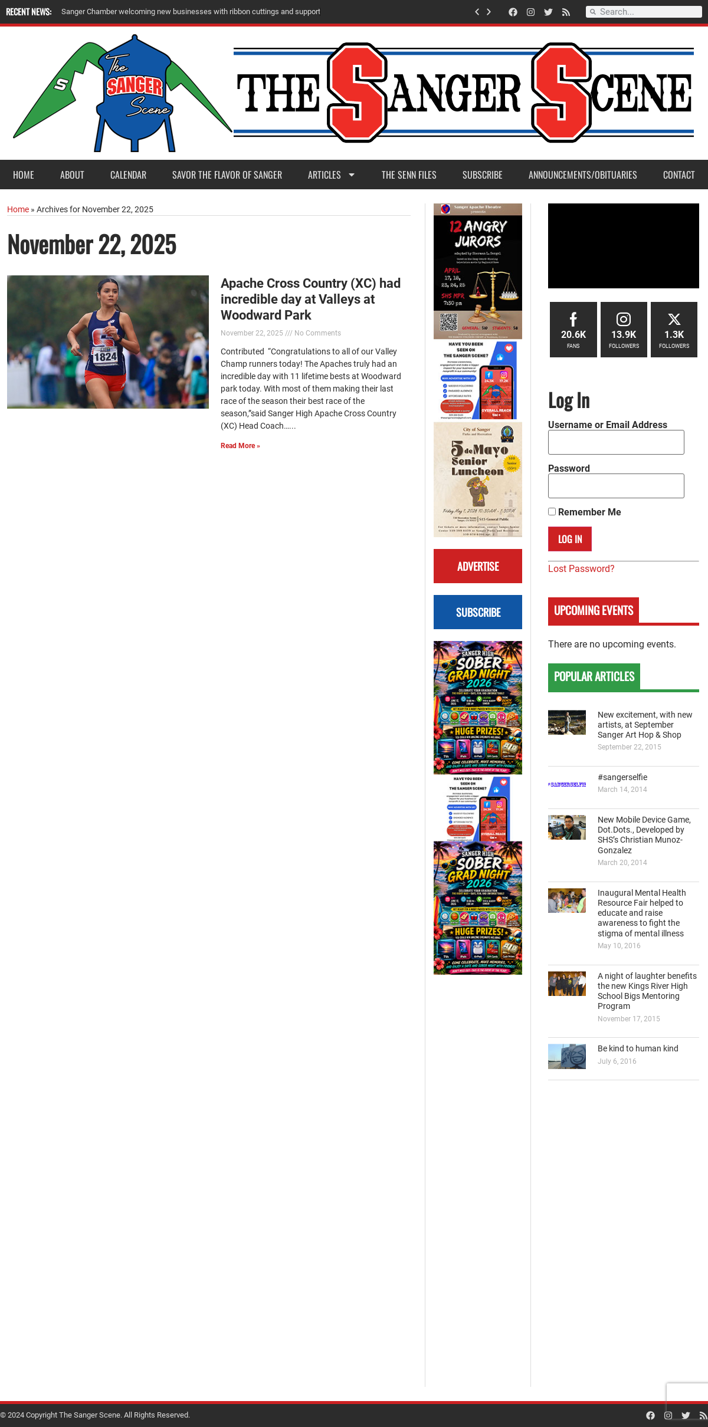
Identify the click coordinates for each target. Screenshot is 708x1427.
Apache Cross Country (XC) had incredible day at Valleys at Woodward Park (311, 299)
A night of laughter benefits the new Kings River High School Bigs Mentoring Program (647, 991)
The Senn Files (409, 174)
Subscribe (483, 174)
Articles (332, 174)
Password (569, 469)
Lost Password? (581, 568)
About (72, 174)
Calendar (128, 174)
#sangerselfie (622, 777)
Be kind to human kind (638, 1049)
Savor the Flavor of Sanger (227, 174)
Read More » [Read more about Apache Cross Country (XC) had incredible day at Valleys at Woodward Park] (240, 446)
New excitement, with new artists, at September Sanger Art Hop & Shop (645, 725)
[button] (477, 12)
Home (23, 174)
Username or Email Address (607, 425)
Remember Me (584, 512)
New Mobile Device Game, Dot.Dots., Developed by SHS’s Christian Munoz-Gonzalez (644, 835)
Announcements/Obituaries (583, 174)
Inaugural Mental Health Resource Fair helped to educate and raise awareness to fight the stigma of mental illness (642, 913)
